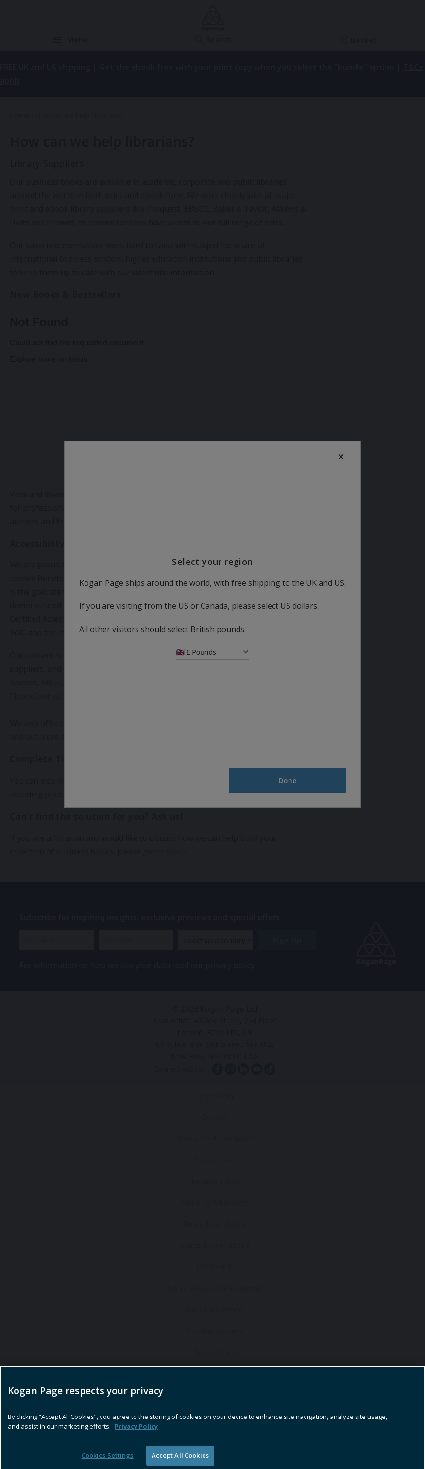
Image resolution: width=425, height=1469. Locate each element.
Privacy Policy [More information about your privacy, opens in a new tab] (136, 1442)
